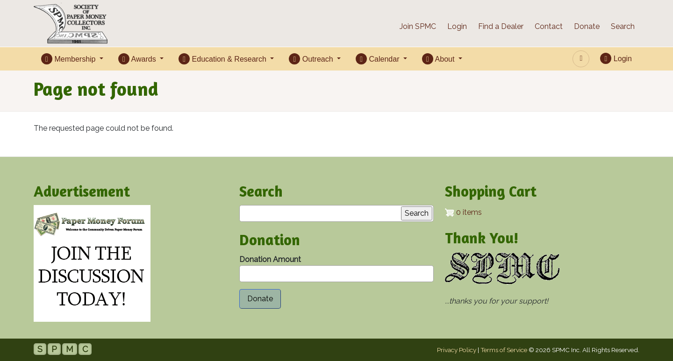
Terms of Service (503, 350)
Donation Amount (270, 259)
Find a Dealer (500, 26)
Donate (587, 26)
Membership (69, 58)
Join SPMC (418, 26)
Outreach (312, 58)
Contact (549, 26)
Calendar (378, 58)
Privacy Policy (456, 350)
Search (623, 26)
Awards (138, 58)
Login (457, 26)
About (439, 58)
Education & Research (223, 58)
